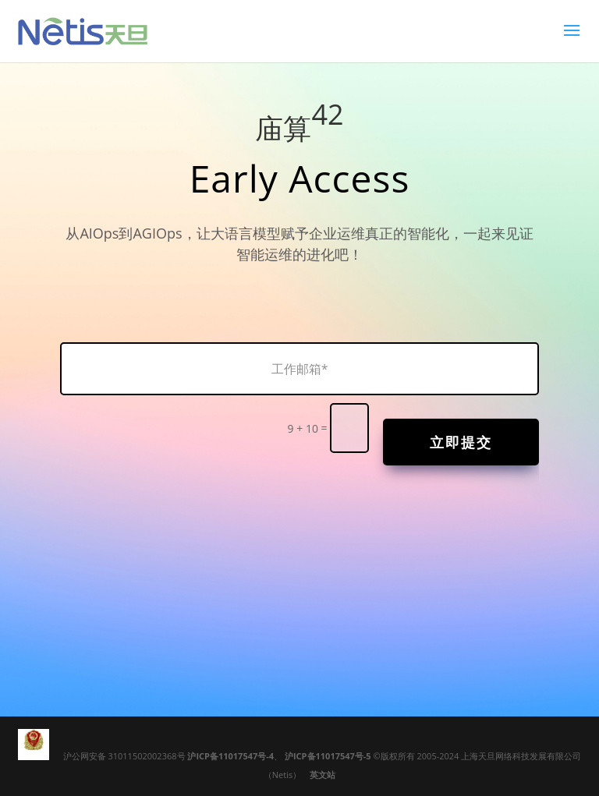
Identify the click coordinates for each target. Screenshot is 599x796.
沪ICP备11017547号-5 (328, 756)
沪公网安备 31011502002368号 (125, 756)
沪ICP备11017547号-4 (230, 756)
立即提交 (461, 442)
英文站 (322, 774)
